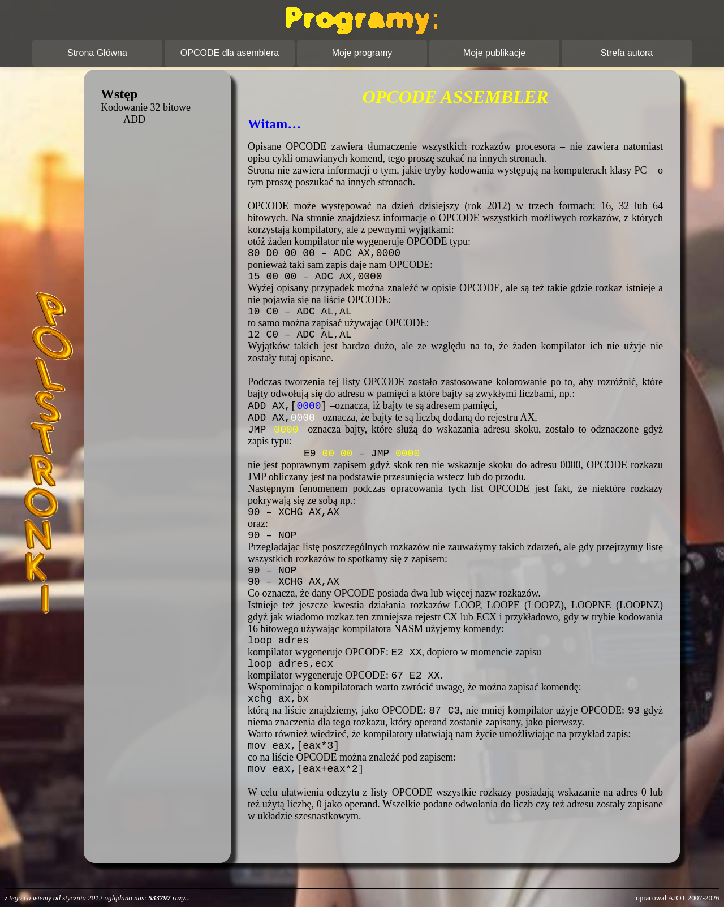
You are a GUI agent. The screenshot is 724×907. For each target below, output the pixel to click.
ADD (134, 119)
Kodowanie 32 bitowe (146, 107)
